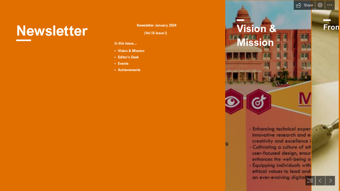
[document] (170, 95)
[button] (304, 5)
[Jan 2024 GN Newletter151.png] (268, 95)
